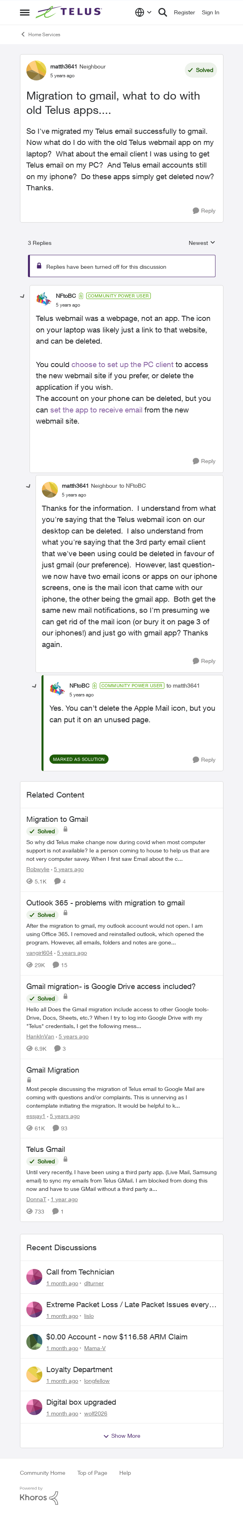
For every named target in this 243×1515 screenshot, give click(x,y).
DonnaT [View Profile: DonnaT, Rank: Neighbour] (36, 1199)
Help (125, 1472)
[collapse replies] (23, 296)
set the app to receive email (96, 409)
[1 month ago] (62, 1283)
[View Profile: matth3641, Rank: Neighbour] (36, 70)
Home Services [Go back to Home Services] (40, 34)
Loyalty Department (79, 1369)
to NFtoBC (132, 485)
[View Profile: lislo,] (34, 1310)
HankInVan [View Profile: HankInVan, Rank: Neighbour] (40, 1036)
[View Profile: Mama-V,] (34, 1342)
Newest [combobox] (202, 243)
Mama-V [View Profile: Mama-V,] (95, 1348)
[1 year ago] (63, 1199)
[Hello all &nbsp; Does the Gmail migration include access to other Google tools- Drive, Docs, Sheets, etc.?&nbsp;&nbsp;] (121, 1017)
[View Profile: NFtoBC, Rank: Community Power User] (44, 300)
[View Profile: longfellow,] (34, 1374)
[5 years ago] (67, 869)
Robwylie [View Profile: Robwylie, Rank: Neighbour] (37, 869)
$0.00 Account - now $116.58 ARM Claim (117, 1336)
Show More (121, 1435)
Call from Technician (80, 1271)
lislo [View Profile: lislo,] (89, 1315)
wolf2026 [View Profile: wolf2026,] (95, 1412)
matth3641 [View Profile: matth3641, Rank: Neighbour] (63, 66)
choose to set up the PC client (121, 364)
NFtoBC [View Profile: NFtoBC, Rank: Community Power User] (66, 295)
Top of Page (92, 1472)
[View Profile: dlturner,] (34, 1277)
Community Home (42, 1472)
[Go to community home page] (70, 12)
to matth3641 (183, 685)
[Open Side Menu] (25, 12)
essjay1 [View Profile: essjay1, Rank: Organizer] (35, 1115)
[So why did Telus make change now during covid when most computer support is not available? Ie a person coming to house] (121, 850)
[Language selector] (143, 12)
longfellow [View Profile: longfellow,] (97, 1380)
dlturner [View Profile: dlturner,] (94, 1283)
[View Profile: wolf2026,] (34, 1407)
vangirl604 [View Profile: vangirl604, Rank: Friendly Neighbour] (39, 952)
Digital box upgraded (81, 1402)
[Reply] (204, 210)
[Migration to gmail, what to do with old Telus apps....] (68, 305)
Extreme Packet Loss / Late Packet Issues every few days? (127, 1305)
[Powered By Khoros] (121, 1496)
